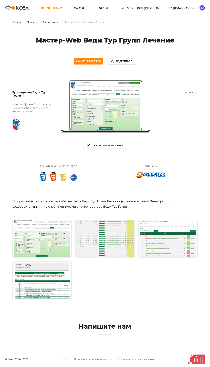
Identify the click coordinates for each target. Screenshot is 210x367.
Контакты (127, 7)
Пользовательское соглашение (136, 359)
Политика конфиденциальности (93, 359)
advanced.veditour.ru (105, 145)
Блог (65, 359)
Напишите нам (51, 7)
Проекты (102, 7)
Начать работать (88, 61)
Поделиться (121, 61)
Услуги (79, 7)
